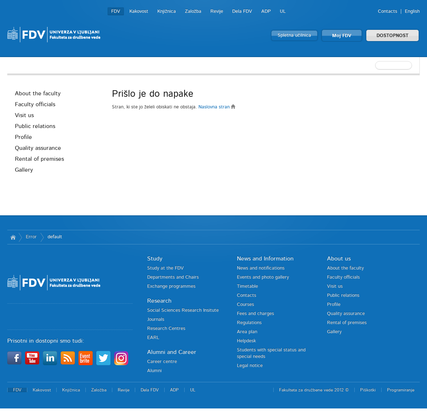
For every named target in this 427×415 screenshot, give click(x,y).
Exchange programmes (171, 286)
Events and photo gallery (263, 277)
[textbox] (372, 65)
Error (31, 237)
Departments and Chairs (173, 277)
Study (154, 259)
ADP (266, 11)
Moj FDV (341, 35)
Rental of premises (39, 159)
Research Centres (166, 328)
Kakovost (138, 11)
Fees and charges (255, 313)
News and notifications (261, 268)
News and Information (265, 259)
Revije (216, 11)
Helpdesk (246, 341)
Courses (245, 304)
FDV (115, 11)
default (55, 237)
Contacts (387, 11)
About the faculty (38, 93)
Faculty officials (35, 104)
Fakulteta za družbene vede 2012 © (314, 390)
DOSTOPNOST (392, 35)
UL (283, 11)
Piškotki (368, 390)
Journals (155, 319)
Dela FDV (242, 11)
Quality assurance (38, 148)
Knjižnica (166, 11)
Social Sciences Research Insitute (183, 310)
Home (13, 237)
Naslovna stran (217, 107)
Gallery (24, 170)
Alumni (154, 370)
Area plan (247, 332)
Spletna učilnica (294, 35)
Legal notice (250, 365)
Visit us (24, 115)
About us (339, 259)
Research (159, 301)
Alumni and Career (171, 352)
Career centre (162, 361)
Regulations (249, 322)
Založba (193, 11)
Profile (23, 137)
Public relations (35, 126)
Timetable (247, 286)
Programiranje (400, 390)
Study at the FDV (165, 268)
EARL (153, 337)
